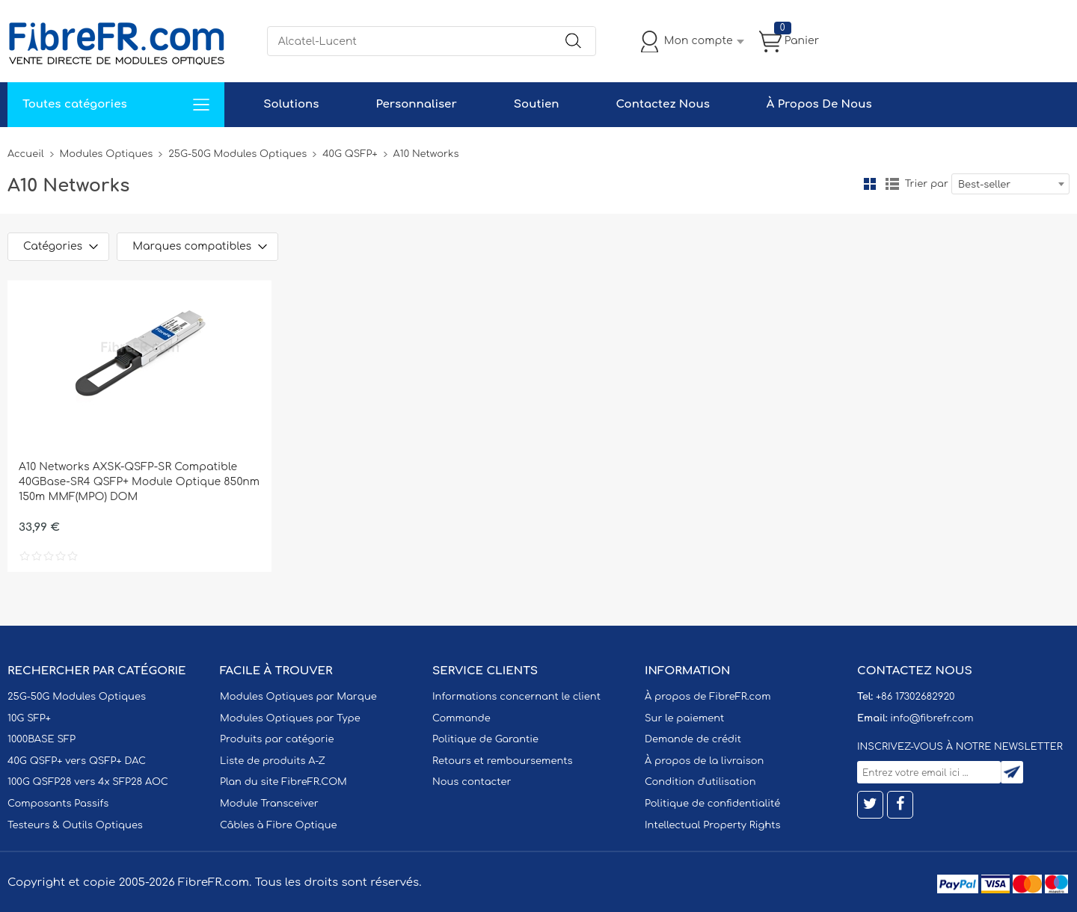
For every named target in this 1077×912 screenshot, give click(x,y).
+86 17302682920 (915, 696)
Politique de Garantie (485, 739)
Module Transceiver (269, 803)
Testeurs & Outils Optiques (75, 825)
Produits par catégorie (277, 739)
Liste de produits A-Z (272, 761)
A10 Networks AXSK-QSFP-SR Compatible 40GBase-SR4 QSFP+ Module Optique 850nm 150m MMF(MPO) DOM (139, 481)
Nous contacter (471, 782)
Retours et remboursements (502, 761)
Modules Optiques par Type (290, 718)
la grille (870, 184)
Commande (461, 718)
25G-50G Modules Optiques (237, 154)
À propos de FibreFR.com (707, 696)
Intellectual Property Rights (712, 825)
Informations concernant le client (516, 696)
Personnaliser (415, 104)
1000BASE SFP (41, 739)
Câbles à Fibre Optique (278, 825)
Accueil (25, 154)
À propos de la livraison (704, 761)
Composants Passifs (57, 803)
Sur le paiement (684, 718)
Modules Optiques (106, 154)
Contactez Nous (662, 104)
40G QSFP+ (349, 154)
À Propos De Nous (819, 104)
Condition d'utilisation (700, 782)
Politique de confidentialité (712, 803)
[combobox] (1010, 183)
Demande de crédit (693, 739)
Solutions (291, 104)
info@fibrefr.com (931, 718)
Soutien (536, 104)
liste (892, 184)
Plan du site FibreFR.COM (283, 782)
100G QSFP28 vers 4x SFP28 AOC (87, 782)
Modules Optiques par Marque (298, 696)
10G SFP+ (29, 718)
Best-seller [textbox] (984, 184)
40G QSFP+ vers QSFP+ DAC (76, 761)
